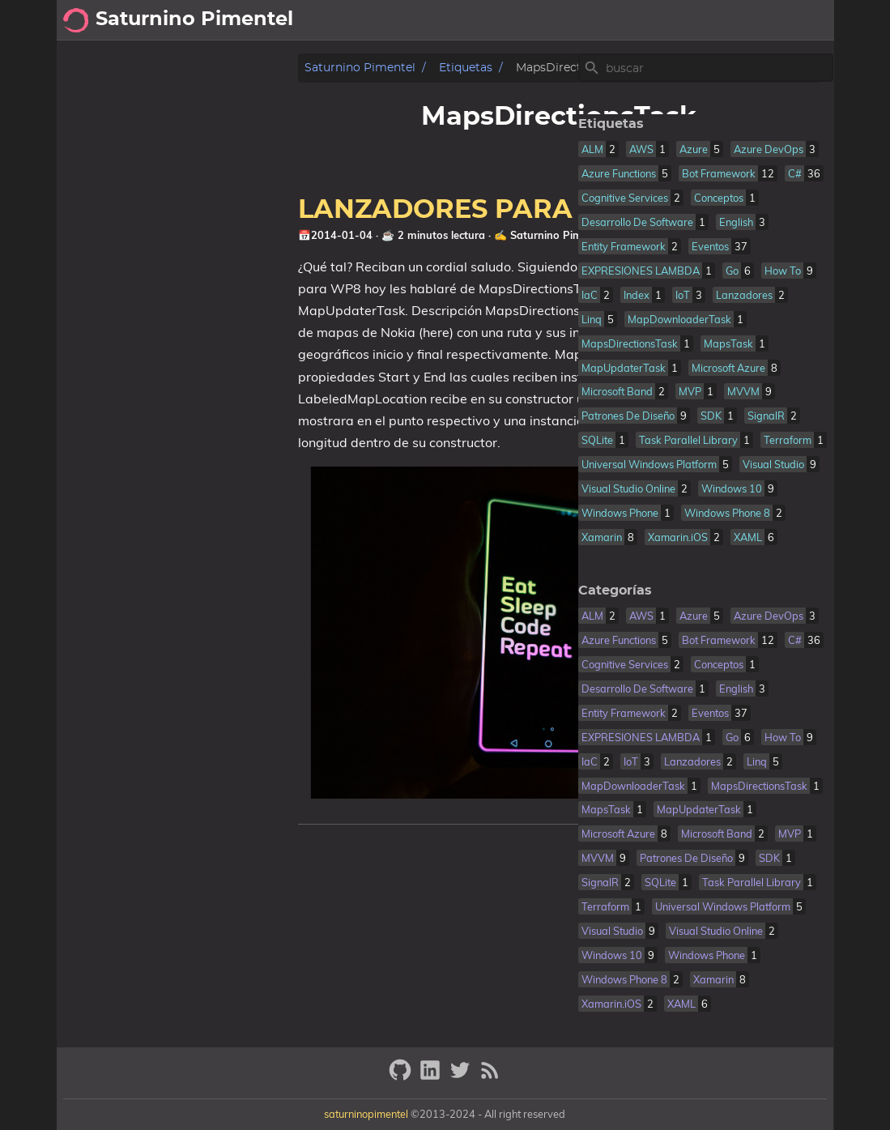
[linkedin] (432, 1077)
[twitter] (462, 1077)
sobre (722, 20)
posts (664, 20)
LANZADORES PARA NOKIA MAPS (300, 210)
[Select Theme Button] (618, 20)
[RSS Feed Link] (490, 1077)
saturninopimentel (366, 1113)
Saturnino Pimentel (131, 68)
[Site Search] (705, 68)
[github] (402, 1077)
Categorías (602, 590)
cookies (794, 20)
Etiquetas (237, 68)
